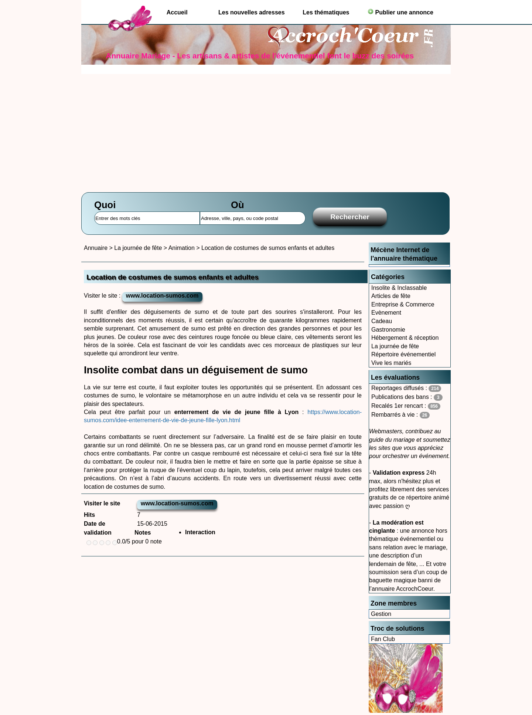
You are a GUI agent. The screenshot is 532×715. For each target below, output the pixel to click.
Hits (89, 515)
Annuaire (96, 248)
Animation (181, 248)
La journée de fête (395, 346)
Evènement (386, 312)
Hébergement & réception (405, 338)
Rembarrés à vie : (400, 415)
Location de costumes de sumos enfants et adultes (267, 248)
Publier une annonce (400, 12)
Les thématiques (326, 12)
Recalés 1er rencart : (405, 406)
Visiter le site (102, 503)
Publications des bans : (407, 397)
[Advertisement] (266, 129)
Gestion (381, 614)
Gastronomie (388, 329)
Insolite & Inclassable (399, 288)
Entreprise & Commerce (402, 304)
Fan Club (383, 639)
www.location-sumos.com (162, 295)
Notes (142, 532)
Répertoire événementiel (403, 354)
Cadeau (381, 321)
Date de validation (98, 528)
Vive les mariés (391, 363)
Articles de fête (390, 296)
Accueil (177, 12)
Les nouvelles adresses (251, 12)
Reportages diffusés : (406, 388)
